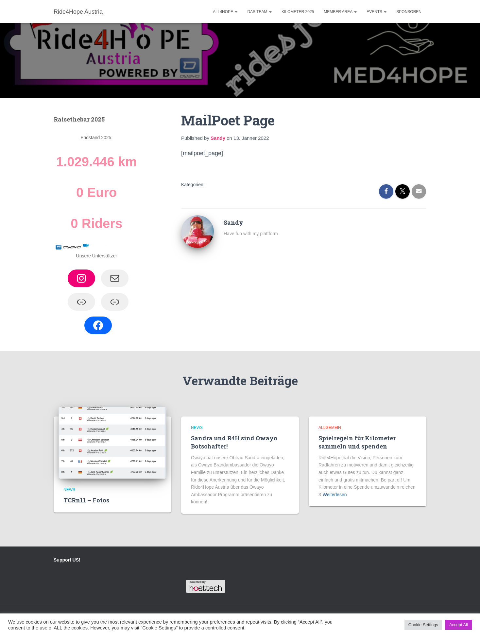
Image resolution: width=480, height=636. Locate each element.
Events (376, 11)
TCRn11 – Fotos (86, 500)
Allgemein (329, 427)
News (69, 489)
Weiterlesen (335, 494)
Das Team (259, 11)
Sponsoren (408, 11)
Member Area (340, 11)
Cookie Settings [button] (423, 624)
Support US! (67, 560)
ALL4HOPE (225, 11)
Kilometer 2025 (298, 11)
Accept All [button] (458, 624)
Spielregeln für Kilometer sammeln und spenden (357, 442)
